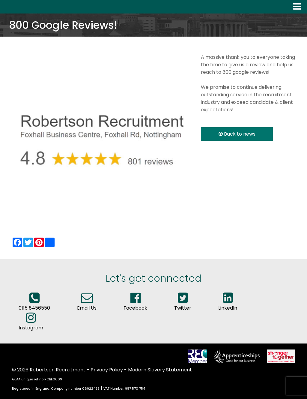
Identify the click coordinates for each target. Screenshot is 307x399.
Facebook (135, 304)
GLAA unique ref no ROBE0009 (37, 379)
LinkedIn (227, 304)
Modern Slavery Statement (160, 369)
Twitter (182, 304)
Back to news (237, 133)
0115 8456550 (34, 304)
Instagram (31, 324)
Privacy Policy (107, 369)
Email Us (87, 304)
